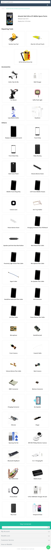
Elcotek (32, 549)
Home (3, 8)
